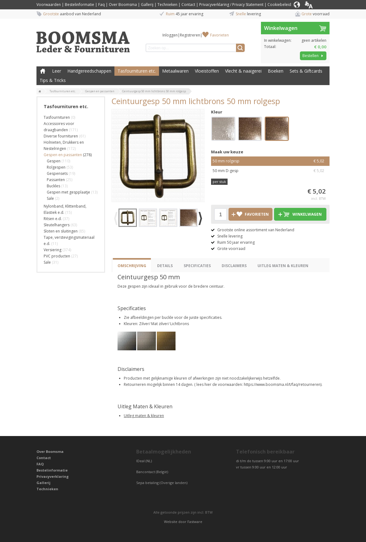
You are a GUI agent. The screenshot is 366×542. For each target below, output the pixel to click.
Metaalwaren (175, 71)
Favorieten (219, 35)
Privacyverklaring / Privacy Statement (231, 4)
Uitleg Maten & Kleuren (283, 265)
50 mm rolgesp (270, 161)
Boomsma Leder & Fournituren (42, 71)
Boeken (275, 71)
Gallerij (147, 4)
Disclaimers (234, 265)
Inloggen (170, 35)
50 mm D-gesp (270, 171)
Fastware (194, 521)
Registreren (190, 35)
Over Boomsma (123, 4)
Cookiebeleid (279, 4)
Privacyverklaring (52, 476)
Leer (56, 71)
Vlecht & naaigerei (243, 71)
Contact (188, 4)
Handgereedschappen (89, 71)
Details (165, 265)
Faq (101, 4)
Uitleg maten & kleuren (144, 415)
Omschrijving (132, 265)
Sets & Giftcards (306, 71)
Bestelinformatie (79, 4)
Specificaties (197, 265)
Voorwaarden (48, 4)
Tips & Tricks (53, 80)
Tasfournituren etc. (137, 71)
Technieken (167, 4)
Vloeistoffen (207, 71)
